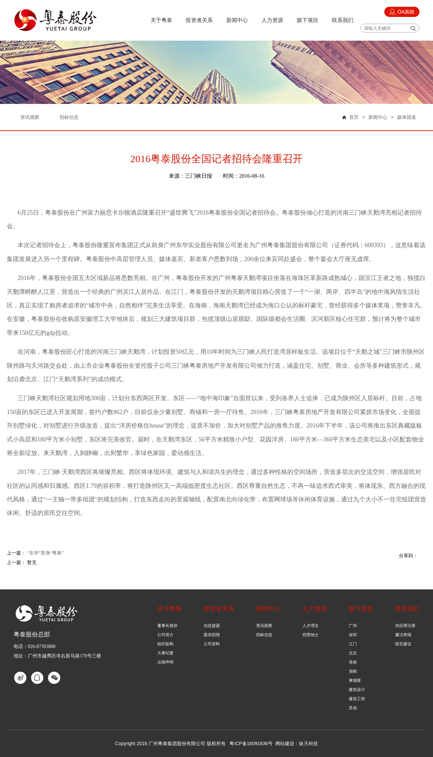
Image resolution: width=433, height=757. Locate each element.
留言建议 (403, 644)
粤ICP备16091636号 (251, 743)
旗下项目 (307, 20)
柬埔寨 (355, 680)
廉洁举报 (403, 634)
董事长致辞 (167, 625)
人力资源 (272, 20)
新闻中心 (237, 20)
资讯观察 (264, 625)
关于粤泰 (161, 20)
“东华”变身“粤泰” (45, 553)
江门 (353, 644)
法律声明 (165, 662)
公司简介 (165, 634)
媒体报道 (406, 117)
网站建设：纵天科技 (296, 743)
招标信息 (264, 634)
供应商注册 (405, 625)
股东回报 (212, 634)
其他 (353, 708)
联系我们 (343, 20)
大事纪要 (165, 653)
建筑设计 (357, 689)
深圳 (353, 634)
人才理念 (310, 625)
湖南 (353, 671)
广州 (353, 625)
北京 (353, 653)
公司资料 (212, 644)
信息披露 (212, 625)
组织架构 (165, 644)
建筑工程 (357, 698)
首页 (354, 117)
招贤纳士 (310, 634)
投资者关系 (199, 20)
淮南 (353, 662)
